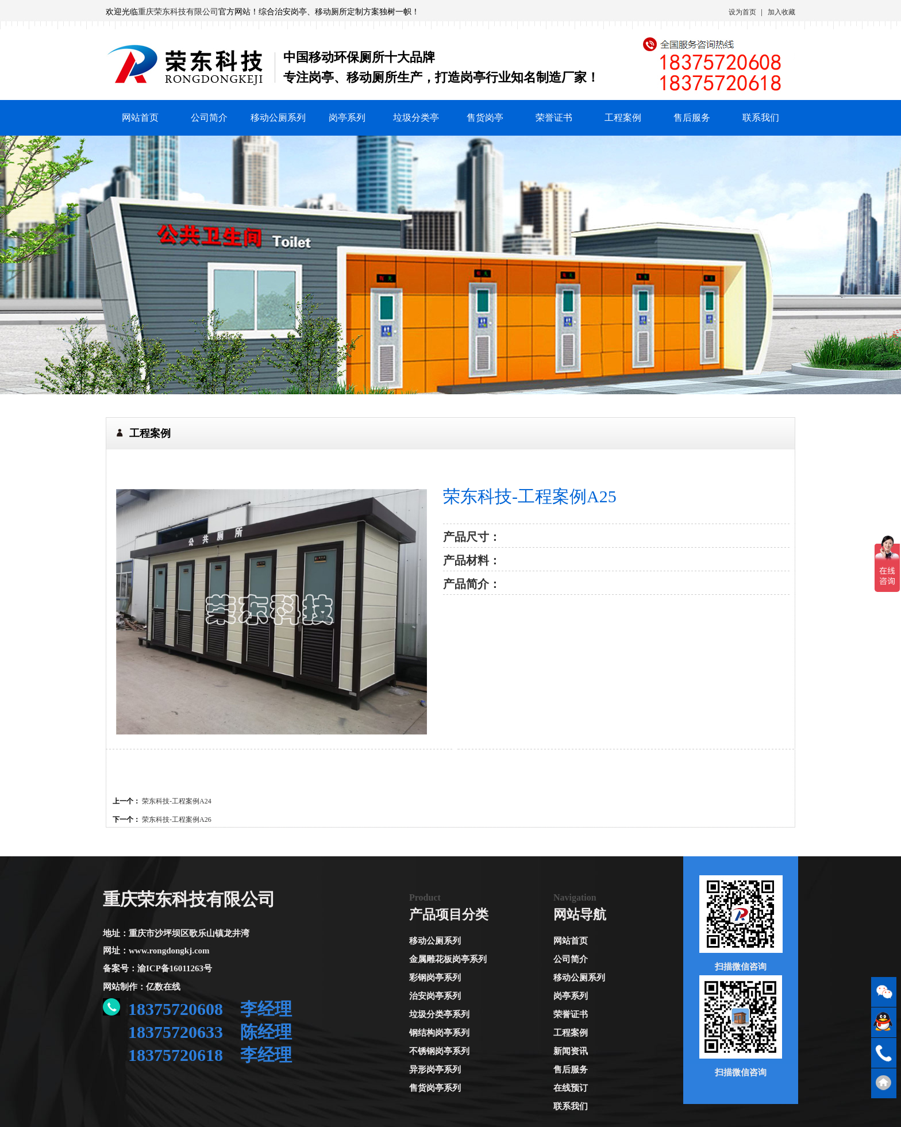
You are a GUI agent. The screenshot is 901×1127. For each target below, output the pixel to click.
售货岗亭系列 (435, 1088)
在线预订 (570, 1088)
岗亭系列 (347, 117)
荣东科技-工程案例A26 (176, 820)
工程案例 (622, 117)
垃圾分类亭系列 (439, 1014)
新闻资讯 (570, 1051)
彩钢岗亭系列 (435, 977)
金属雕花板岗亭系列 (448, 959)
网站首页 (140, 117)
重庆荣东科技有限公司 (178, 11)
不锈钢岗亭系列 (439, 1051)
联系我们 (760, 117)
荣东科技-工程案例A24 (176, 801)
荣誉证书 (554, 117)
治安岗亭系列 (435, 996)
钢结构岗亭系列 (439, 1032)
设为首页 (742, 12)
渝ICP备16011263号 (174, 968)
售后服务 (691, 117)
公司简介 (209, 117)
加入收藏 (781, 12)
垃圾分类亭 (416, 117)
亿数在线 (163, 986)
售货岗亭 (485, 117)
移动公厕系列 (278, 117)
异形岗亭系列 (435, 1069)
